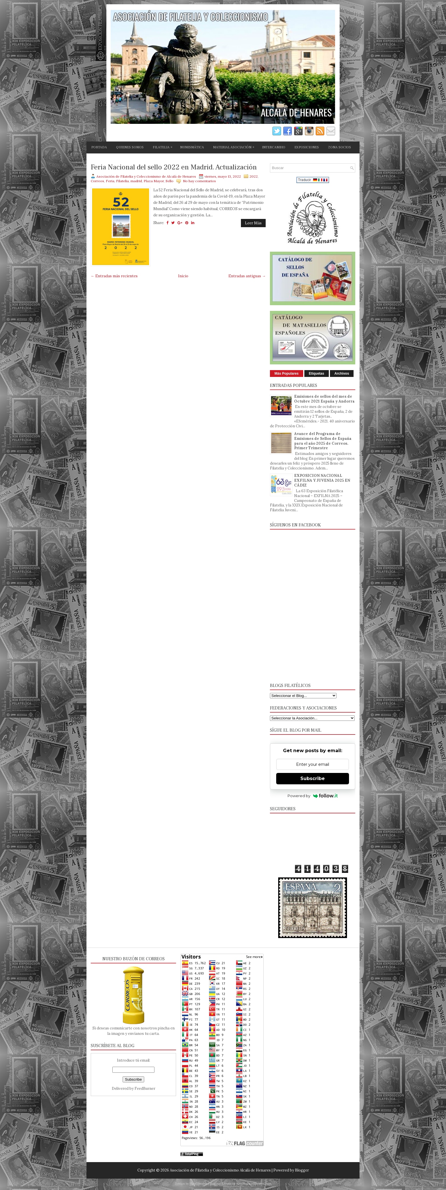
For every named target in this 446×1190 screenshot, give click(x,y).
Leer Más (253, 223)
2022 (253, 176)
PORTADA (99, 147)
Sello (170, 181)
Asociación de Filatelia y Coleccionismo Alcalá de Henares (220, 1170)
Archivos (341, 374)
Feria (110, 181)
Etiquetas (316, 374)
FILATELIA (164, 146)
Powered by (313, 795)
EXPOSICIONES (306, 147)
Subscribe (312, 778)
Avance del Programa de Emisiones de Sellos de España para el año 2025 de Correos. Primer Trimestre (323, 441)
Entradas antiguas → (247, 276)
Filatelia (122, 181)
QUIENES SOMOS (130, 147)
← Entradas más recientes (114, 276)
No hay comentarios (199, 181)
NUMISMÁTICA (192, 147)
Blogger (302, 1170)
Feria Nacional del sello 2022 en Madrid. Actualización (174, 167)
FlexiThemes (198, 1183)
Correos (97, 181)
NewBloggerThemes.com (253, 1183)
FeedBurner (145, 1088)
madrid (136, 181)
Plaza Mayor (154, 181)
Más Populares (286, 374)
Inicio (183, 276)
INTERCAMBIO (273, 147)
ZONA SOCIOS (339, 147)
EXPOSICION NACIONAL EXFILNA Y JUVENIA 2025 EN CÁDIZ (322, 480)
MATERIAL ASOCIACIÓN (235, 146)
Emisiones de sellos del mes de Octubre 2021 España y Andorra (324, 399)
